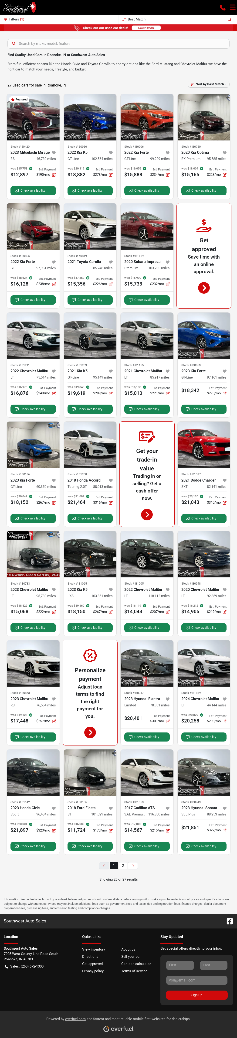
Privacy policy (93, 971)
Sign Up (196, 995)
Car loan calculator (136, 964)
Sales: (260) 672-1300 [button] (24, 966)
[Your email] (197, 980)
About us (128, 949)
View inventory (93, 949)
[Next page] (133, 865)
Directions (90, 957)
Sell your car (131, 957)
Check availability (30, 190)
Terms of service (134, 971)
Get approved (92, 964)
